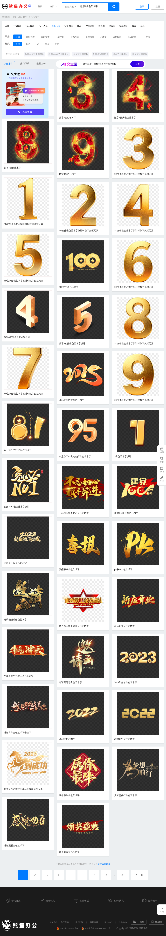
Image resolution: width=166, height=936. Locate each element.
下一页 (139, 875)
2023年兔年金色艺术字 (125, 682)
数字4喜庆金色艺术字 (125, 117)
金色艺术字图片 (80, 54)
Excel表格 (43, 26)
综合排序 (8, 64)
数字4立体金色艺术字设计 (17, 337)
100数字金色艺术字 (68, 287)
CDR (57, 44)
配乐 (142, 26)
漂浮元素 (30, 37)
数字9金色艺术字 (67, 174)
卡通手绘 (60, 37)
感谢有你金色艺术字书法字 (17, 732)
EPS (47, 44)
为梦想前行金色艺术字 (125, 795)
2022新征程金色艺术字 (15, 563)
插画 (79, 26)
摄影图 (101, 26)
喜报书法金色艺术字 (69, 569)
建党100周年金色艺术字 (126, 513)
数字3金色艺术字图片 (58, 54)
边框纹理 (117, 37)
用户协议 (79, 922)
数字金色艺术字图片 (34, 54)
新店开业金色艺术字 (124, 626)
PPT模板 (17, 26)
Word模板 (30, 26)
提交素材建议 (104, 864)
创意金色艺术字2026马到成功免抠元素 (23, 789)
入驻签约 (123, 922)
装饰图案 (75, 37)
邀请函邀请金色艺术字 (15, 619)
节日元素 (132, 37)
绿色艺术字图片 (120, 54)
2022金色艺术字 (67, 739)
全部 (7, 26)
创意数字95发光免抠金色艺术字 (75, 456)
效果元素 (45, 37)
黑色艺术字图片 (139, 54)
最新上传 (41, 63)
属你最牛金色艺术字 (69, 795)
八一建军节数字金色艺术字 (17, 450)
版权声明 (94, 922)
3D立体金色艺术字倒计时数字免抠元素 (133, 174)
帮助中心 (108, 922)
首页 (40, 6)
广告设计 (90, 26)
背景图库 (68, 26)
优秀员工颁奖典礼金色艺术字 (74, 626)
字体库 (112, 26)
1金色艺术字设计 (122, 456)
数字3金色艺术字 (67, 117)
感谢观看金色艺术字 (14, 845)
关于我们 (65, 922)
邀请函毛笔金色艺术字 (70, 682)
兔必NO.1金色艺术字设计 (16, 506)
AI (37, 44)
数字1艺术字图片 (101, 54)
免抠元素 (16, 17)
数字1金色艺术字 (31, 17)
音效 (134, 26)
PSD (28, 44)
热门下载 (24, 63)
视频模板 (123, 26)
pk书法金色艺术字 (123, 569)
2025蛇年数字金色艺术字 (71, 400)
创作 (137, 64)
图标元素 (89, 37)
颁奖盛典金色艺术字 (69, 852)
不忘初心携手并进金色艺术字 (74, 513)
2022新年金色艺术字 (124, 739)
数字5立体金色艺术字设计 (72, 343)
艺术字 (103, 37)
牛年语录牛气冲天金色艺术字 (19, 676)
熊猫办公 (6, 17)
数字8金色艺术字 (12, 168)
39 (123, 875)
